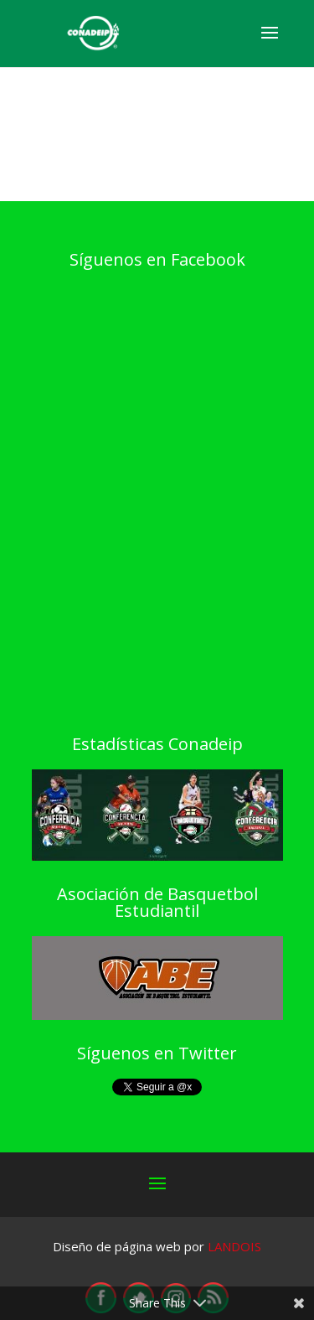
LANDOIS (234, 1246)
